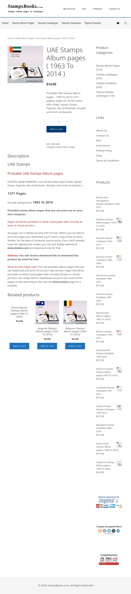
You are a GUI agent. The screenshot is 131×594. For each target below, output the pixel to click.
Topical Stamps (92, 23)
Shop (99, 155)
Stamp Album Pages (23, 23)
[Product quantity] (59, 122)
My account (69, 8)
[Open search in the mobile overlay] (126, 23)
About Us (101, 130)
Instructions (103, 145)
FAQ (98, 140)
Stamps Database (71, 23)
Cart (84, 8)
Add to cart (56, 129)
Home (5, 23)
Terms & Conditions (107, 160)
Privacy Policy (104, 150)
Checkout (97, 8)
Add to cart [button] (19, 345)
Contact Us (114, 8)
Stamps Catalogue (48, 23)
